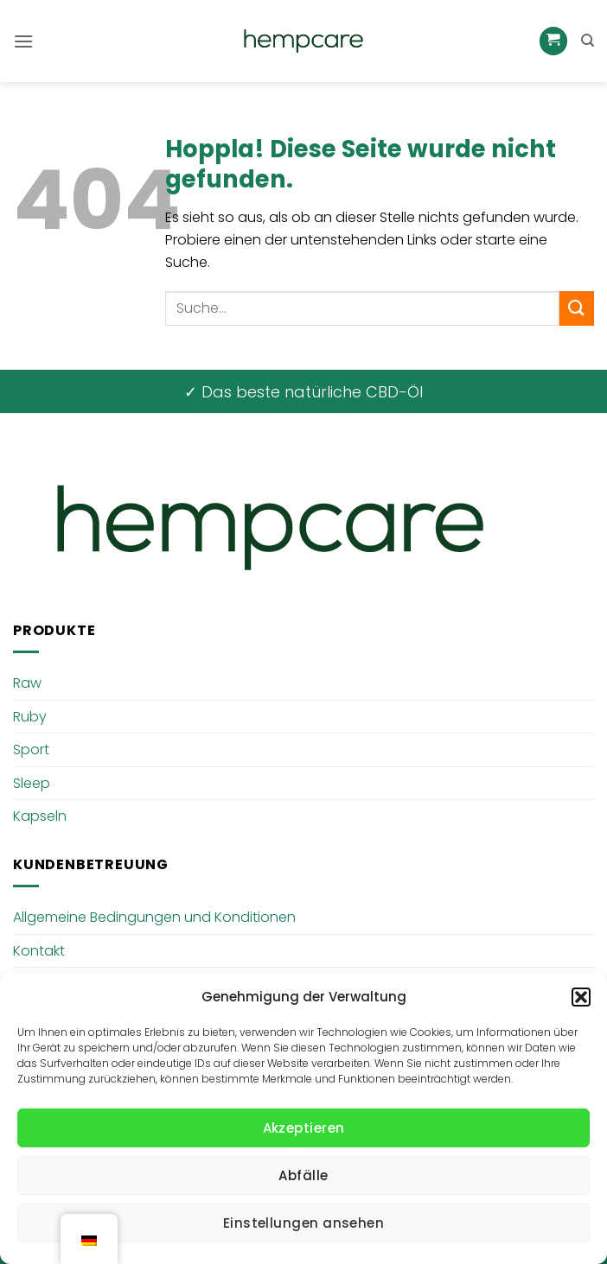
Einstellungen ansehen (303, 1223)
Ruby (30, 717)
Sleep (31, 783)
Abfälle (303, 1175)
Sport (31, 749)
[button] (581, 997)
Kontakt (39, 951)
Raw (27, 683)
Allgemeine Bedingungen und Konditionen (154, 917)
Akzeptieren (304, 1128)
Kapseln (40, 816)
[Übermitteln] (576, 308)
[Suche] (587, 40)
